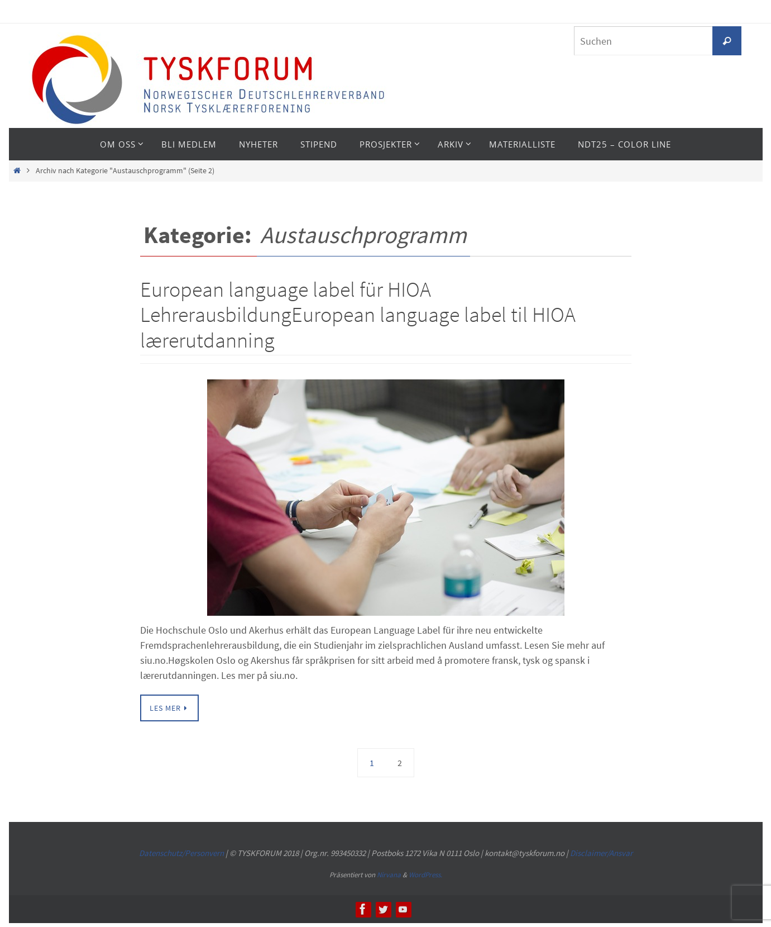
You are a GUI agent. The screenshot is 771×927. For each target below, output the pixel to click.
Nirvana (389, 875)
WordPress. (425, 875)
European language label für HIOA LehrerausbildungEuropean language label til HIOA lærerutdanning (358, 314)
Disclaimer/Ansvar (601, 853)
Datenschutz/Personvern (181, 853)
